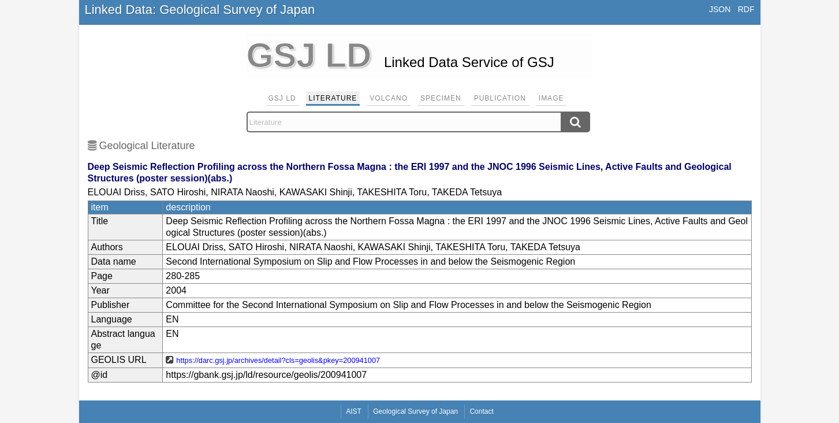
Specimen (440, 98)
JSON (719, 9)
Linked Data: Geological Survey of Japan (200, 9)
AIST (353, 411)
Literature (333, 98)
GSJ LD (282, 98)
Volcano (389, 98)
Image (551, 98)
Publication (500, 98)
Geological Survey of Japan (415, 411)
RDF (746, 9)
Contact (481, 411)
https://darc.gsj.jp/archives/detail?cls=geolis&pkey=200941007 (278, 360)
